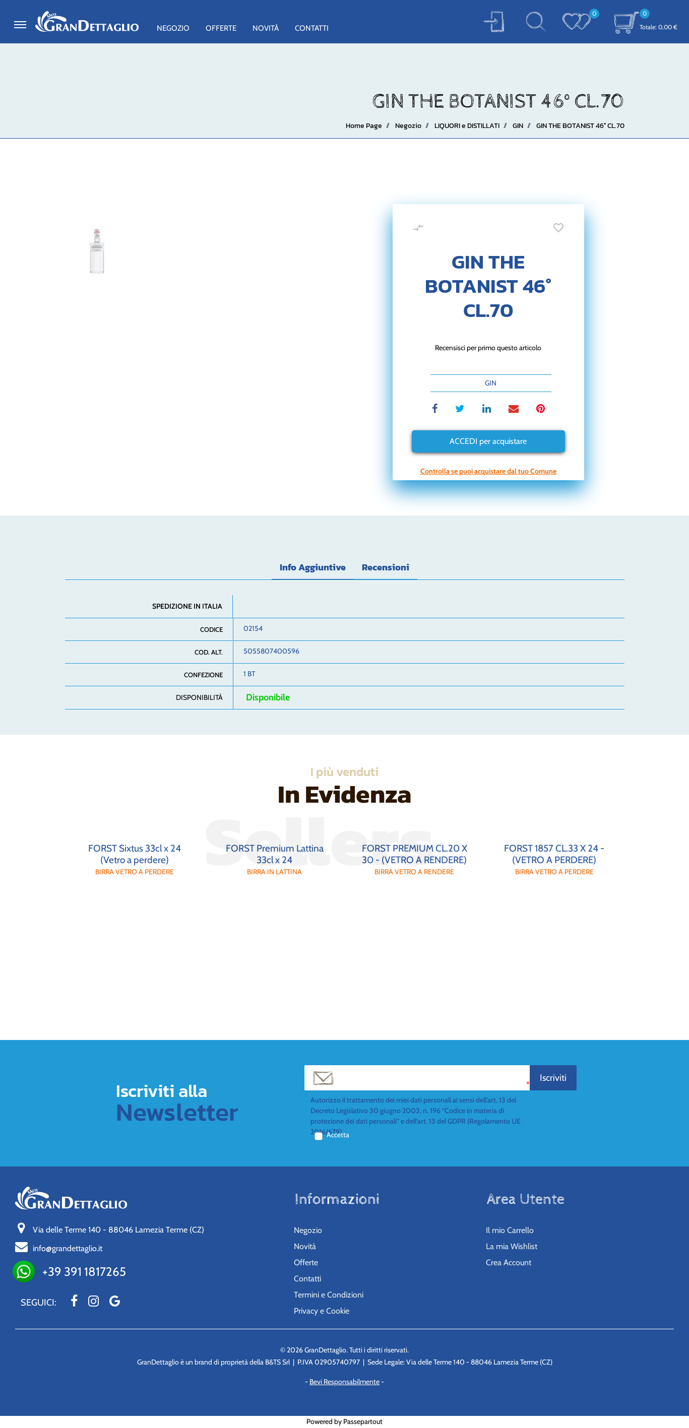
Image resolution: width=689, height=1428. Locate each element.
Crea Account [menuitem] (508, 1262)
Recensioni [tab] (385, 567)
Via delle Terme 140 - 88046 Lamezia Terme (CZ (118, 1230)
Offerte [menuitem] (221, 28)
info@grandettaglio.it (67, 1248)
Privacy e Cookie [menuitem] (321, 1311)
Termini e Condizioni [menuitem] (328, 1295)
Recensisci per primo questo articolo (488, 347)
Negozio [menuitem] (173, 28)
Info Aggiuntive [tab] (313, 567)
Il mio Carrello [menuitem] (510, 1230)
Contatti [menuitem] (312, 28)
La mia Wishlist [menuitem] (511, 1246)
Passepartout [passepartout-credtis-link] (363, 1421)
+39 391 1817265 (84, 1271)
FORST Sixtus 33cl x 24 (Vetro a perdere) (134, 854)
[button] (493, 21)
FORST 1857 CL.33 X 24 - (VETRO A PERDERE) (554, 854)
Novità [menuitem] (266, 28)
